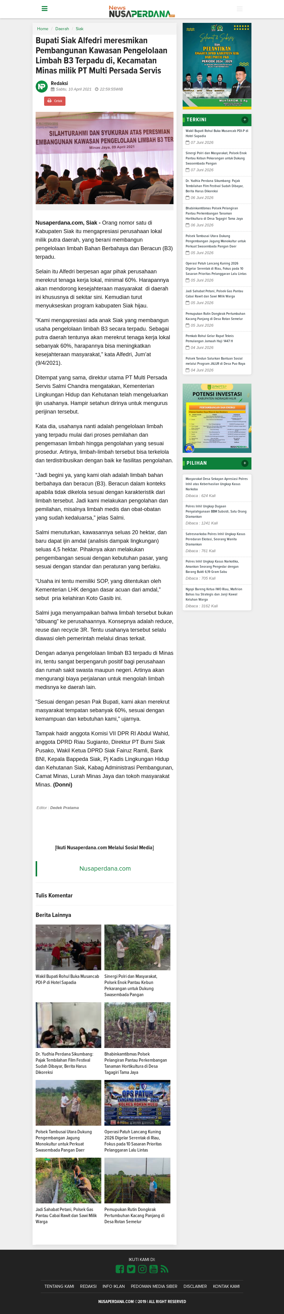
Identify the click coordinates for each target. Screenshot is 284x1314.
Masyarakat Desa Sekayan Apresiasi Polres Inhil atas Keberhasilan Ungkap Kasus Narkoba (217, 484)
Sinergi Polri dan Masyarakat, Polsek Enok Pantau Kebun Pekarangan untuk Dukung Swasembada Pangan (216, 158)
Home (42, 29)
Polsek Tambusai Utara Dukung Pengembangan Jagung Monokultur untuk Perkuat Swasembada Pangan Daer (216, 241)
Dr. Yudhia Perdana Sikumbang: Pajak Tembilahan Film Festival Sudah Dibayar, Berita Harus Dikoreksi (215, 186)
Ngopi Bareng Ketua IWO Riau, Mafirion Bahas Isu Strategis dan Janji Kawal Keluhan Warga (214, 595)
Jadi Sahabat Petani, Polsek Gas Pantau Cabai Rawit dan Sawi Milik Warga (66, 1215)
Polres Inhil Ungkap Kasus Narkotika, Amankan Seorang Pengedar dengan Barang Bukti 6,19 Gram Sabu (212, 567)
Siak (79, 29)
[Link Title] (120, 1269)
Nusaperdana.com (105, 868)
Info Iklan (114, 1286)
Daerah (62, 29)
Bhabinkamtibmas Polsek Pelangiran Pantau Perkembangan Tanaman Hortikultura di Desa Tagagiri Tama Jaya (214, 214)
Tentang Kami (59, 1286)
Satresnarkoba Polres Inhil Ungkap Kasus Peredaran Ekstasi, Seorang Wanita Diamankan (215, 539)
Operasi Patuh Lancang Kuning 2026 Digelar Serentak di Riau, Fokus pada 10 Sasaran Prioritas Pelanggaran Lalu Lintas (216, 269)
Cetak (54, 100)
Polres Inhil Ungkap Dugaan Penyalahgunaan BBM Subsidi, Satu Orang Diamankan (216, 512)
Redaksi (88, 1286)
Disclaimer (195, 1286)
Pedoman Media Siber (154, 1286)
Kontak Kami (226, 1286)
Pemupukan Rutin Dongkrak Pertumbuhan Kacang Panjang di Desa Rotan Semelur (134, 1215)
